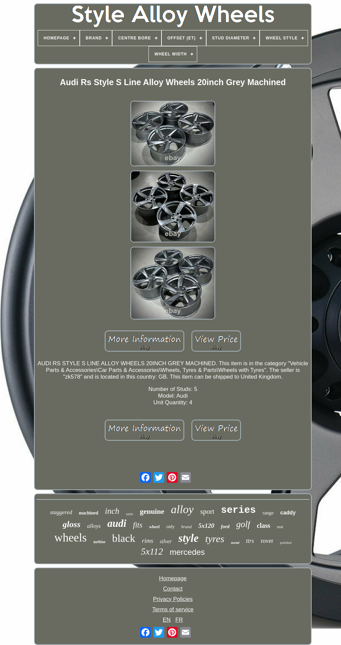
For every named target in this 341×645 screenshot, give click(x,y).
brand (186, 526)
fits (137, 525)
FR (179, 620)
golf (243, 524)
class (263, 525)
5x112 (152, 551)
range (268, 512)
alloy (182, 509)
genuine (152, 511)
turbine (99, 542)
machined (88, 512)
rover (267, 541)
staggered (61, 512)
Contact (173, 589)
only (170, 526)
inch (112, 510)
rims (147, 540)
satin (129, 514)
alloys (94, 526)
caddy (288, 512)
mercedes (187, 552)
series (238, 510)
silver (166, 541)
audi (116, 523)
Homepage (173, 578)
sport (207, 511)
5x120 (206, 525)
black (123, 538)
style (189, 538)
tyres (214, 538)
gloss (71, 524)
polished (285, 543)
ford (225, 526)
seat (280, 526)
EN (167, 620)
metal (235, 543)
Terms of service (173, 609)
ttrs (250, 541)
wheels (70, 537)
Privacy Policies (173, 599)
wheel (154, 526)
